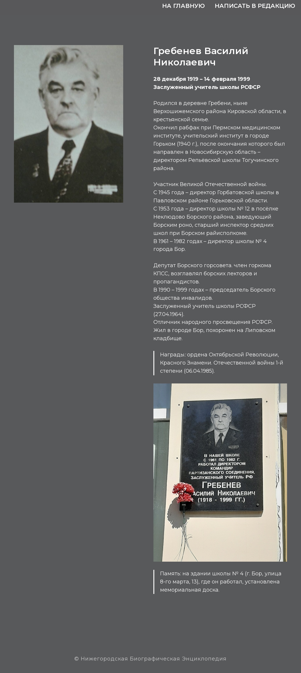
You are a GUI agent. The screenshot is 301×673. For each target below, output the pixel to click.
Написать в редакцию (255, 5)
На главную (183, 5)
